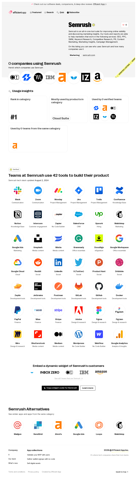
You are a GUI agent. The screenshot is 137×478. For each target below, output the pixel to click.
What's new (13, 463)
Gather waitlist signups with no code (41, 459)
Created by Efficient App (51, 472)
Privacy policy (33, 472)
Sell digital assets (33, 463)
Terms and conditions (16, 472)
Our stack (12, 459)
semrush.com (89, 55)
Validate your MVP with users (38, 455)
